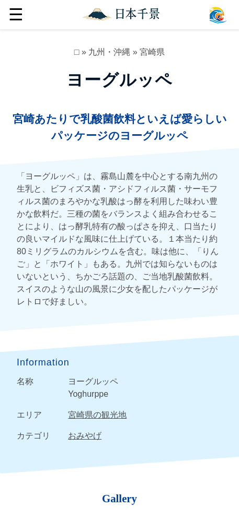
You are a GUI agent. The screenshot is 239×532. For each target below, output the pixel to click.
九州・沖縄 (109, 52)
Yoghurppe (88, 393)
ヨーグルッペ (119, 79)
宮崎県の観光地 (97, 414)
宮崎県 (152, 52)
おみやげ (84, 435)
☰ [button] (16, 14)
